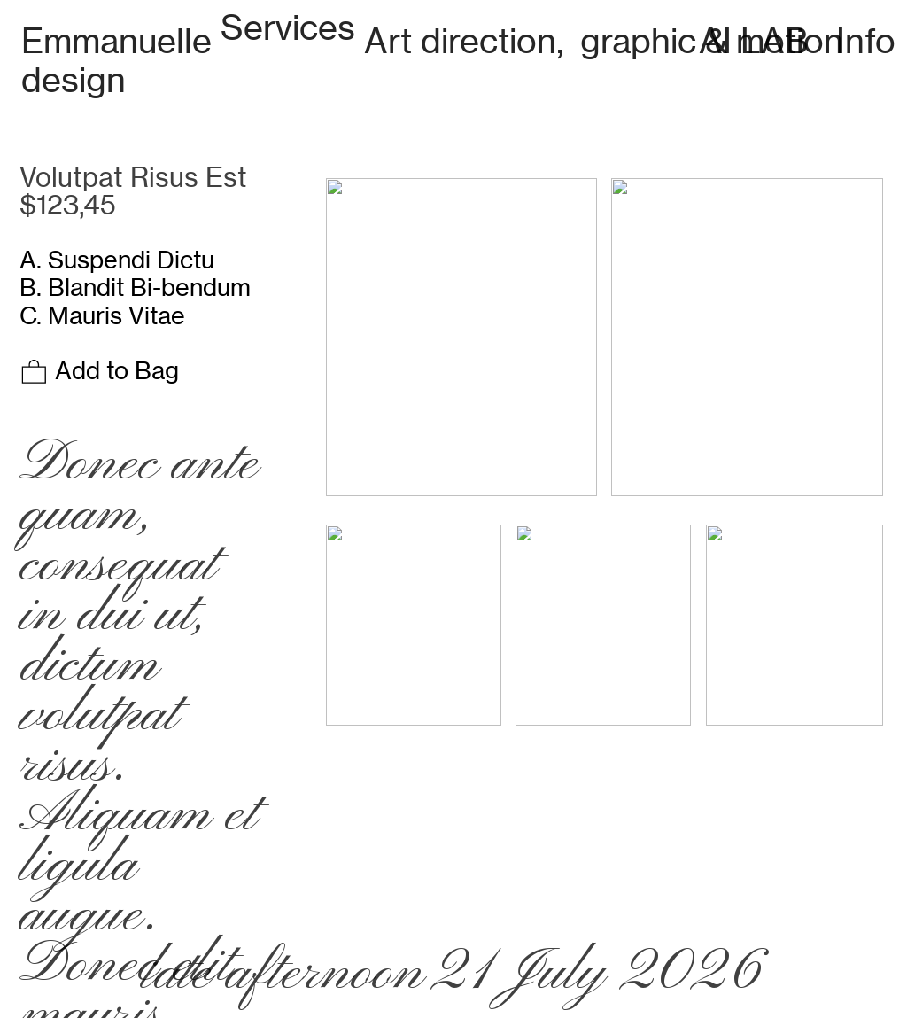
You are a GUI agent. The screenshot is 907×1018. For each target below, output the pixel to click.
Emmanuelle (116, 40)
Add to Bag (99, 370)
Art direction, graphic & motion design (432, 59)
